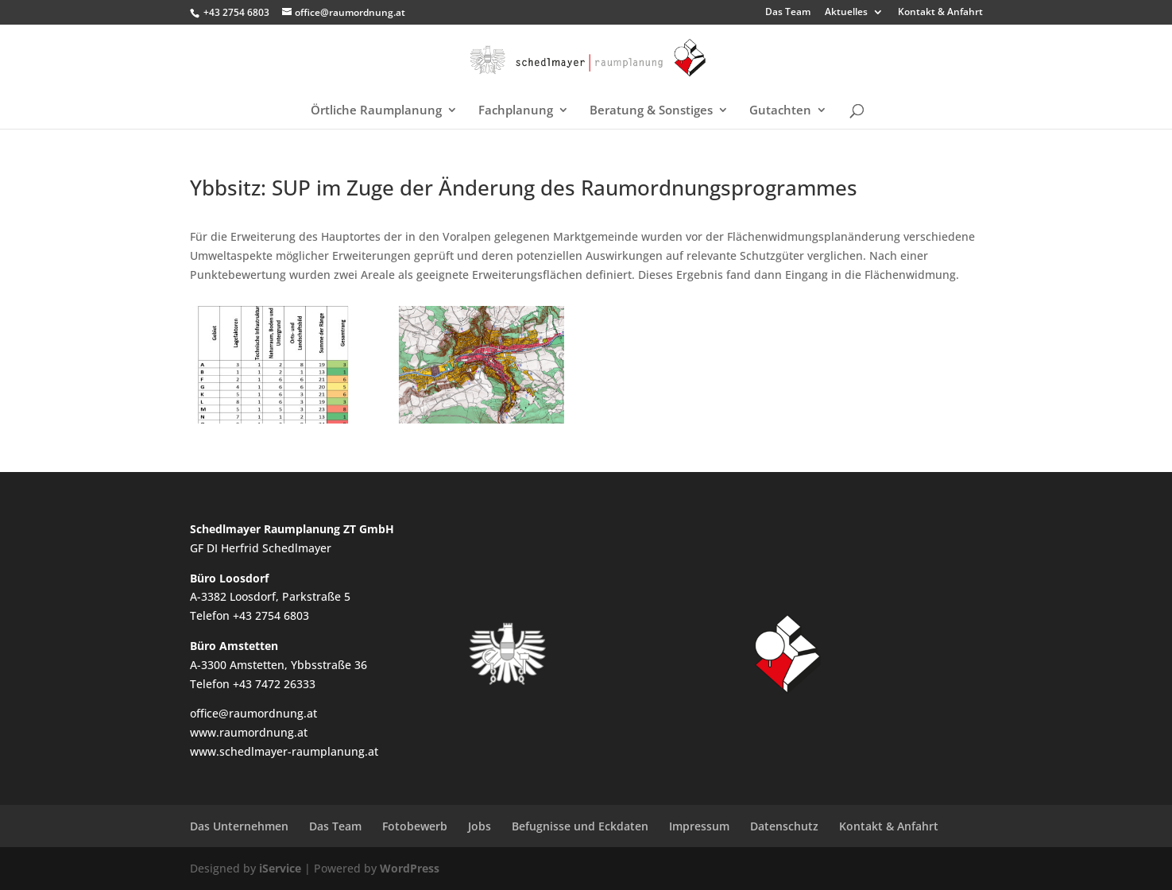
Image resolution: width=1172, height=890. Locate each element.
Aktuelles (846, 12)
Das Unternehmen (239, 826)
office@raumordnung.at (253, 713)
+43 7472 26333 (274, 683)
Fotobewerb (414, 826)
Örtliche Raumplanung (376, 111)
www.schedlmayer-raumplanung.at (284, 751)
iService (280, 868)
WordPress (409, 868)
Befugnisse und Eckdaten (580, 826)
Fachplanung (515, 111)
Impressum (699, 826)
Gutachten (780, 111)
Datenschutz (784, 826)
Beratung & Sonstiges (651, 111)
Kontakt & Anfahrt (940, 12)
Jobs (479, 826)
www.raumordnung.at (249, 732)
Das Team (787, 12)
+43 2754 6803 (236, 12)
